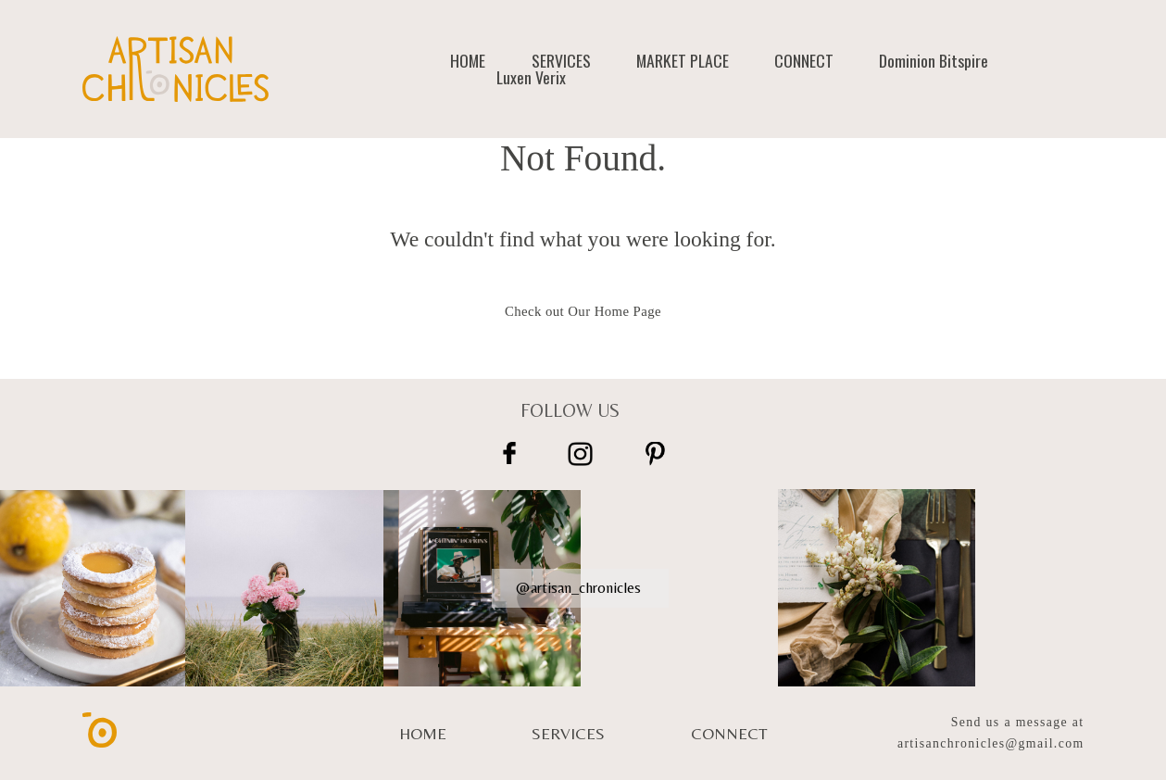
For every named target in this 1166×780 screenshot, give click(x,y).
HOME (467, 61)
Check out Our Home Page (583, 311)
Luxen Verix (531, 77)
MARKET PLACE (682, 61)
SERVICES (561, 61)
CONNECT (804, 61)
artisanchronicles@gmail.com (991, 743)
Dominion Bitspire (933, 61)
